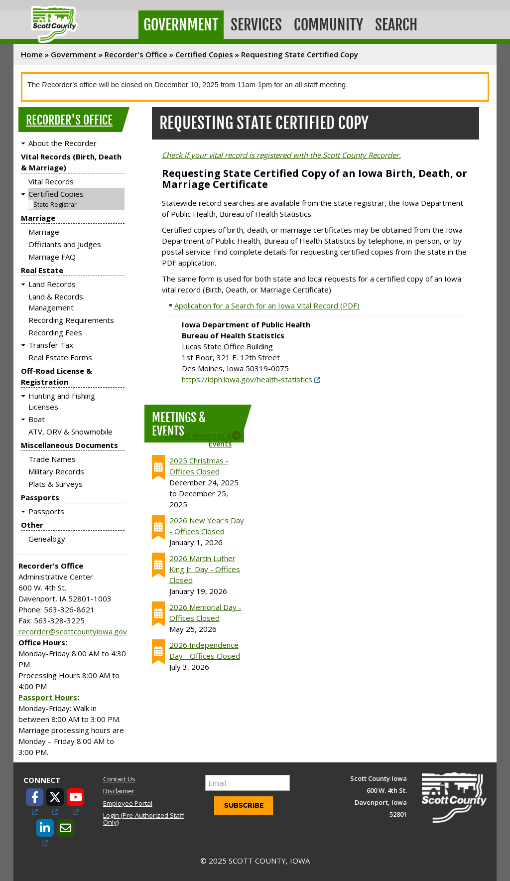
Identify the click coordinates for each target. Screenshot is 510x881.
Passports (40, 497)
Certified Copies (204, 54)
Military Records (56, 471)
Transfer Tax (50, 345)
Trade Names (52, 459)
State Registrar (55, 204)
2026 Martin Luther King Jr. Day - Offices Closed (204, 569)
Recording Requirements (71, 320)
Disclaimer (118, 790)
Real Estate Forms (60, 357)
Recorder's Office (136, 54)
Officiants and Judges (64, 244)
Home (32, 54)
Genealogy (46, 539)
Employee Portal (127, 803)
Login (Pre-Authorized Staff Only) (143, 819)
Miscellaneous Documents (69, 445)
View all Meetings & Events (198, 439)
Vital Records (51, 181)
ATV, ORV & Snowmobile (70, 432)
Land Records (52, 284)
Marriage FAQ (52, 257)
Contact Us (119, 778)
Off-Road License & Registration (56, 376)
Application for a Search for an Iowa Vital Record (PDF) (267, 305)
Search (396, 24)
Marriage (38, 218)
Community (328, 24)
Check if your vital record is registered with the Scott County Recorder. (281, 155)
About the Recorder (62, 143)
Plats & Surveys (55, 484)
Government (181, 24)
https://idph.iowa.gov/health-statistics (247, 379)
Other (32, 525)
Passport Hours (47, 697)
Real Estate (42, 270)
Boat (36, 419)
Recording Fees (55, 332)
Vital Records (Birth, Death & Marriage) (71, 161)
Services (256, 24)
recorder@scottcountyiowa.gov (72, 631)
